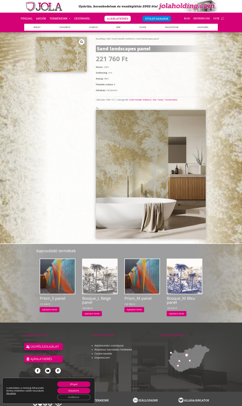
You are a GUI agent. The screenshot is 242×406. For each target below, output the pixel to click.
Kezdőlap (100, 38)
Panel (160, 99)
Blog (187, 18)
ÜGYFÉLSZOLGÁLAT (44, 343)
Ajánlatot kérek (49, 305)
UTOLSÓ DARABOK (157, 18)
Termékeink (59, 18)
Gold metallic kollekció (123, 38)
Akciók (41, 18)
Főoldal (27, 18)
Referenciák (201, 18)
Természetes (170, 99)
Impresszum (102, 354)
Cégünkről (82, 18)
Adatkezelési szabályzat (109, 342)
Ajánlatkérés (41, 355)
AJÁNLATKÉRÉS (117, 18)
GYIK (216, 18)
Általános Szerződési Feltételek (113, 346)
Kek (108, 38)
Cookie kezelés (103, 350)
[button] (81, 42)
